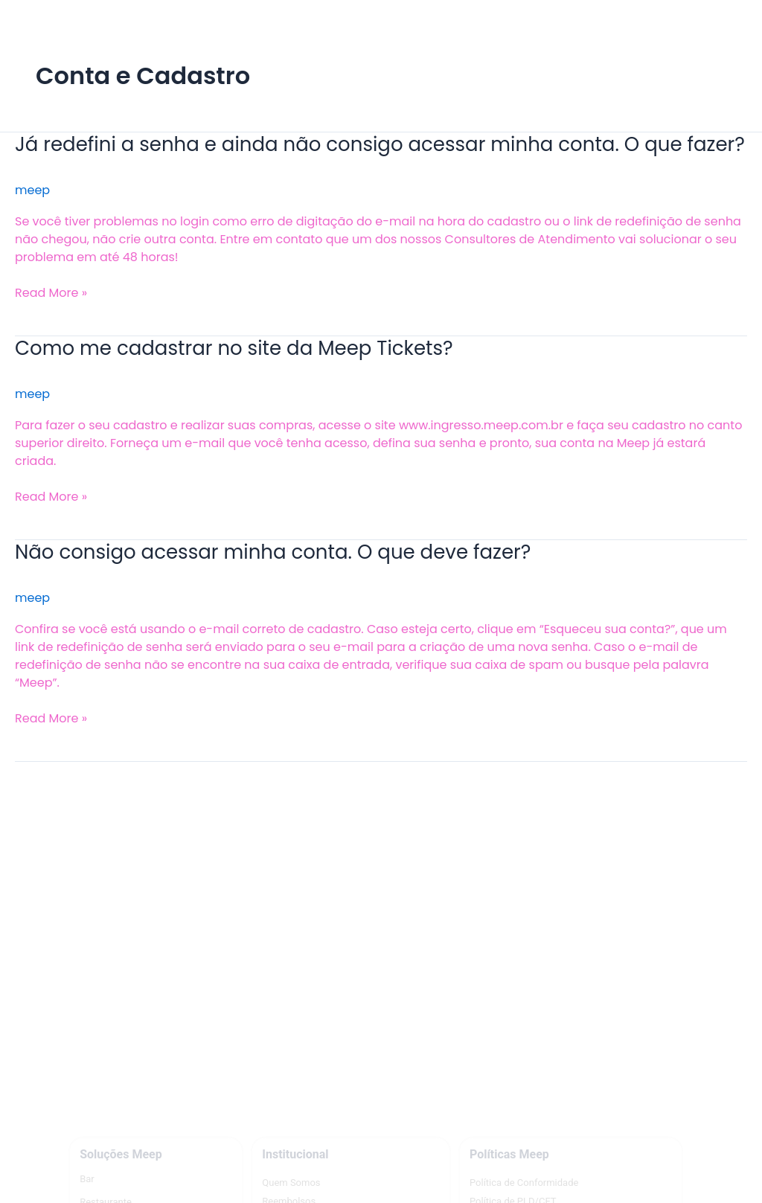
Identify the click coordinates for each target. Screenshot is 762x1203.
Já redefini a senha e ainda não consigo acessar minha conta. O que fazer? (380, 144)
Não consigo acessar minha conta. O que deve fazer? (273, 552)
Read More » (51, 293)
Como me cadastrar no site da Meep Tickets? (234, 348)
